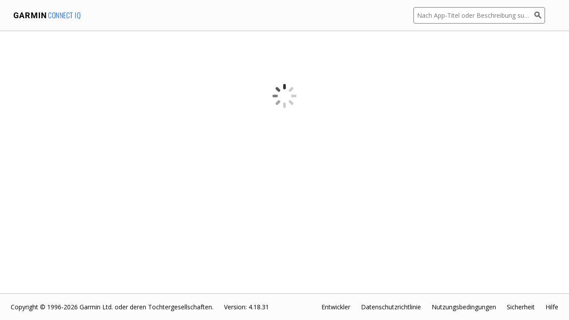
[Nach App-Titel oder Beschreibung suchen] (473, 15)
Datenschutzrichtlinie (391, 307)
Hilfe (551, 307)
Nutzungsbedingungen (464, 307)
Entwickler (335, 307)
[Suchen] (539, 15)
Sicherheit (521, 307)
